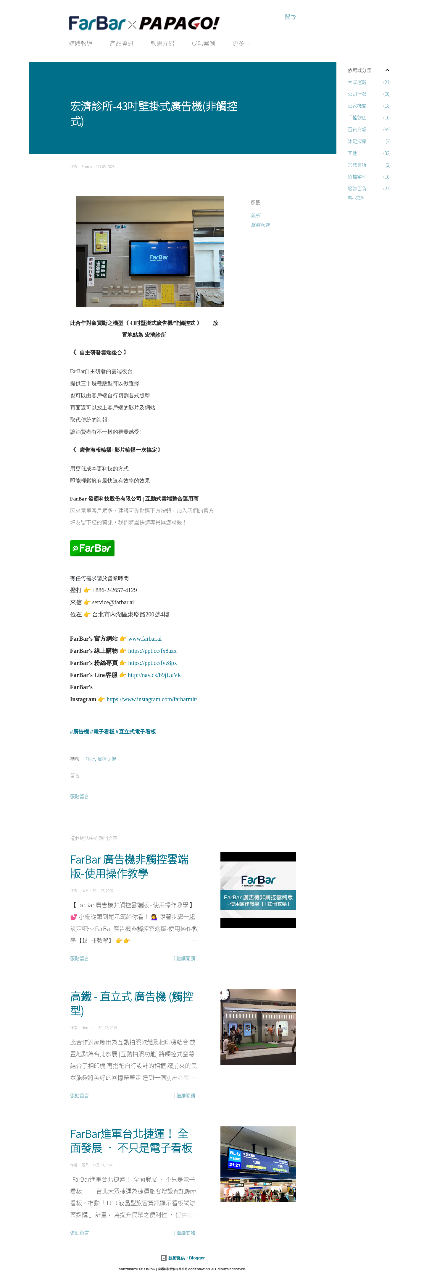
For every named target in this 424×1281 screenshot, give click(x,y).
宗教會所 (369, 164)
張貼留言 (79, 795)
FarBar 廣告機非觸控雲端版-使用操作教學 (129, 865)
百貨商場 (369, 129)
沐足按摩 (369, 141)
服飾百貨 (369, 188)
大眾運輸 (369, 81)
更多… (241, 43)
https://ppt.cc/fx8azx (152, 649)
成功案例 (203, 43)
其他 (369, 152)
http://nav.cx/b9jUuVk (154, 674)
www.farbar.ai (145, 637)
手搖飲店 (369, 117)
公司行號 (369, 93)
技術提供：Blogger (182, 1256)
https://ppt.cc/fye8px (152, 661)
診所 (255, 215)
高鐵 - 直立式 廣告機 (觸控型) (131, 1002)
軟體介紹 (162, 43)
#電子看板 (102, 730)
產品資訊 (121, 43)
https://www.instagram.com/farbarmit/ (152, 698)
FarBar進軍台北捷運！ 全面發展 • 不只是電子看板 (131, 1139)
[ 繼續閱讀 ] (186, 957)
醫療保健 (260, 224)
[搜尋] (290, 16)
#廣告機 (79, 730)
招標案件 (369, 176)
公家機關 (369, 105)
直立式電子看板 (137, 730)
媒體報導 (81, 43)
